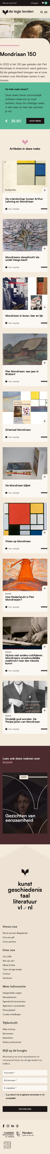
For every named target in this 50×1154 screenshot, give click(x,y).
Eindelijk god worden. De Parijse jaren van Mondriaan (22, 720)
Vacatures (7, 978)
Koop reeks (35, 121)
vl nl (25, 907)
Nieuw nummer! (10, 3)
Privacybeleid (9, 1010)
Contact (6, 973)
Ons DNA (7, 956)
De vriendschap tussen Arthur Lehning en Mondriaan (24, 200)
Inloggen (35, 3)
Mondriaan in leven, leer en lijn (24, 315)
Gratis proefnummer (12, 1042)
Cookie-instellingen (12, 1014)
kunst (25, 883)
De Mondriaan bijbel (17, 485)
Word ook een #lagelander (15, 933)
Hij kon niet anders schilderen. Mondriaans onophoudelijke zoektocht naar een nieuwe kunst (24, 659)
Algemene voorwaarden (14, 1005)
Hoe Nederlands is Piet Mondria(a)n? (19, 598)
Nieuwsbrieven (9, 997)
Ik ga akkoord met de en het (25, 1096)
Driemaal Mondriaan (18, 429)
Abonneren (8, 1033)
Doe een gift (8, 937)
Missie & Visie (9, 965)
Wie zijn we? (9, 960)
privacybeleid (10, 1098)
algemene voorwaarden (30, 1095)
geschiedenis (25, 889)
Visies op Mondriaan (18, 541)
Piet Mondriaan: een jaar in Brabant (22, 373)
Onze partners (9, 941)
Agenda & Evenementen (14, 1001)
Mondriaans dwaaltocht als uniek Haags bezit (22, 258)
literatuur (25, 901)
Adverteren (8, 1037)
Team (12, 969)
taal (25, 895)
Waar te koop (9, 1029)
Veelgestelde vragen (12, 993)
